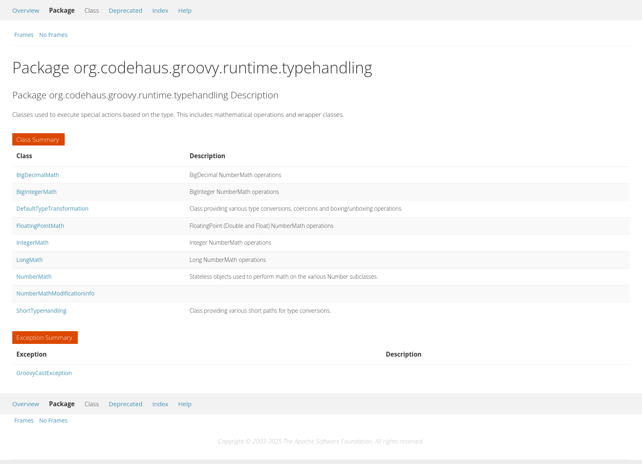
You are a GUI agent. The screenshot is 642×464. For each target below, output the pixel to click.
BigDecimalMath (37, 175)
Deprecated (125, 10)
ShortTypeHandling (41, 310)
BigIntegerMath (36, 192)
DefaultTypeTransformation (52, 208)
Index (160, 10)
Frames (24, 35)
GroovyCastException (44, 373)
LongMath (29, 260)
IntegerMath (32, 242)
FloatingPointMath (40, 226)
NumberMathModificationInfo (55, 293)
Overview (25, 10)
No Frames (53, 35)
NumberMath (34, 276)
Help (185, 10)
